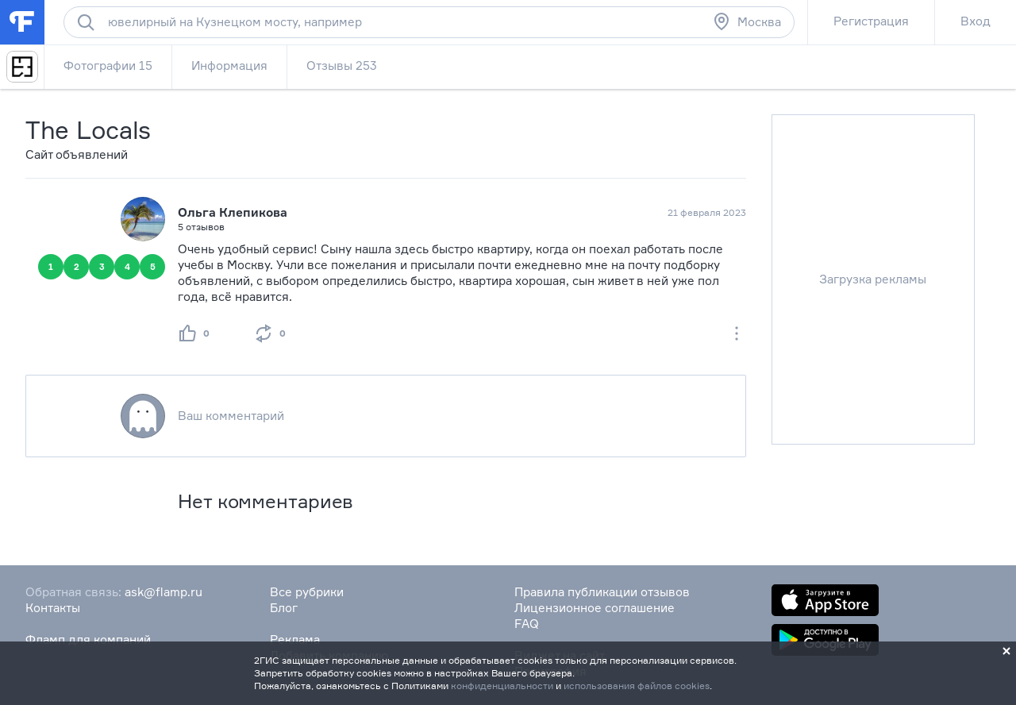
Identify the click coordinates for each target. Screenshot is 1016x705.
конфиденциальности (502, 686)
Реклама (295, 639)
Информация (229, 65)
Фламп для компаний (88, 639)
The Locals (88, 129)
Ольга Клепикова (232, 212)
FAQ (526, 623)
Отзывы (341, 65)
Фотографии (108, 65)
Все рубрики (307, 591)
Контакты (52, 607)
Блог (284, 607)
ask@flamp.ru (163, 591)
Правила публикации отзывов (602, 591)
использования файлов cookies (637, 686)
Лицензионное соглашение (594, 607)
